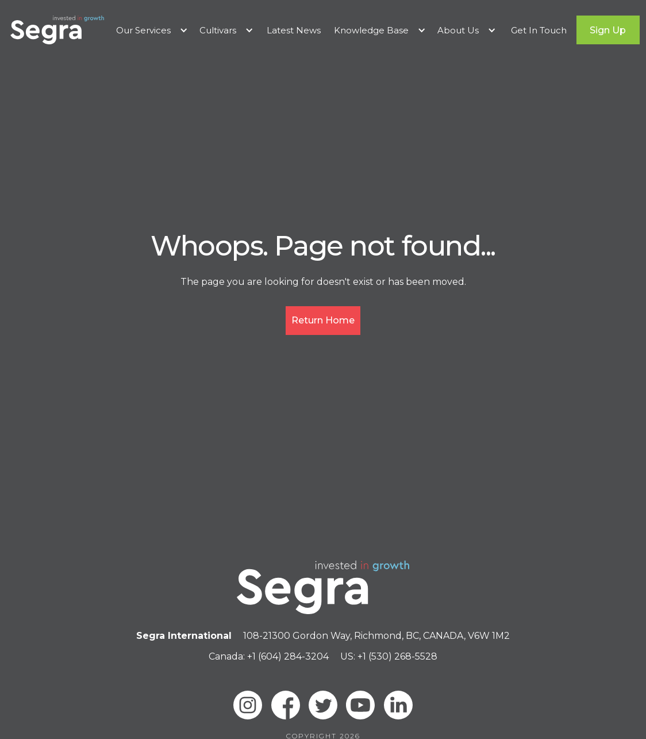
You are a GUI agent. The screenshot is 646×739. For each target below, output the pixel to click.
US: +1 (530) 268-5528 (388, 656)
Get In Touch (539, 30)
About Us (458, 30)
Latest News (294, 30)
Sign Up (608, 30)
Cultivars (217, 30)
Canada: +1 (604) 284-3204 (269, 656)
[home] (57, 30)
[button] (152, 30)
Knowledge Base (371, 30)
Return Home (323, 320)
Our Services (143, 30)
